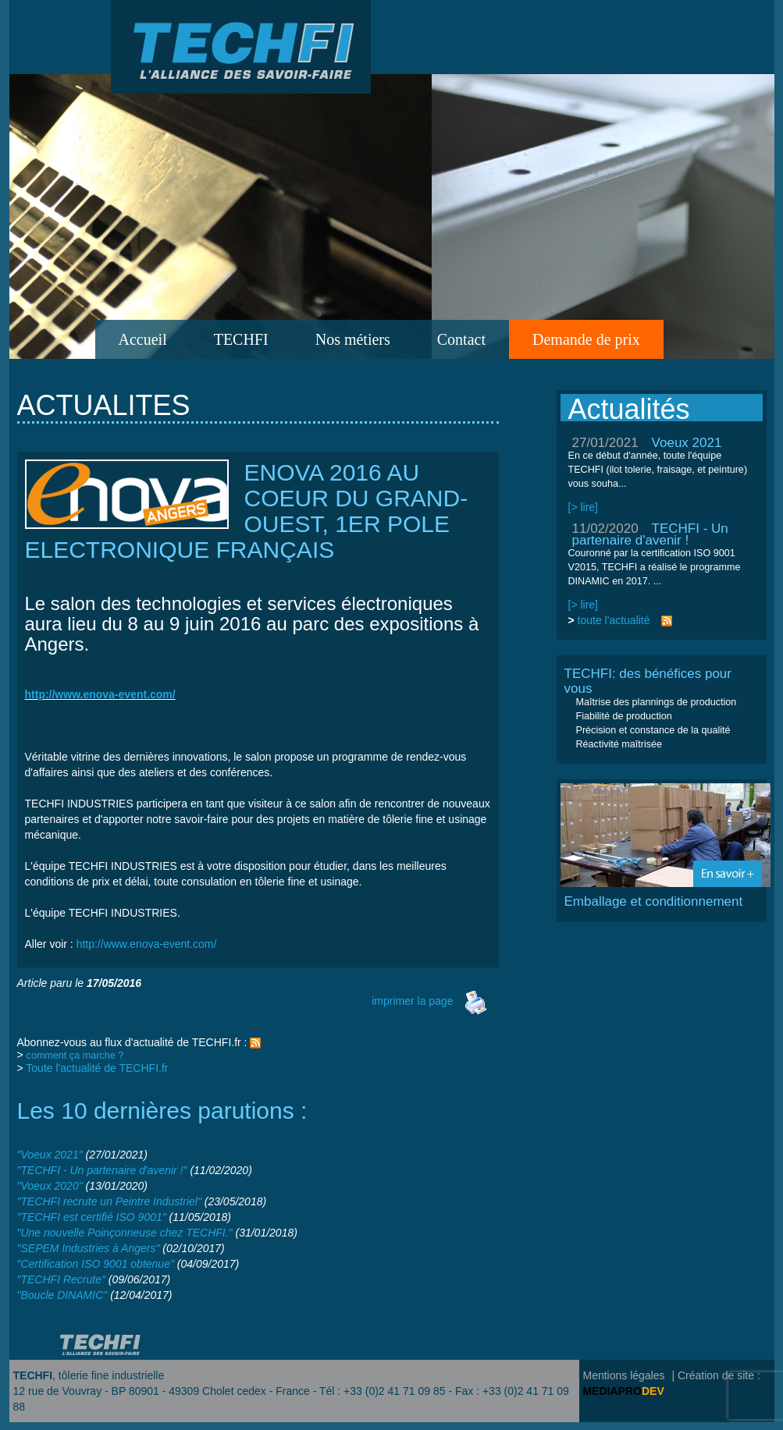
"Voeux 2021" (50, 1154)
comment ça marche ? (75, 1055)
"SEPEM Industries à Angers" (88, 1248)
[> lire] (583, 507)
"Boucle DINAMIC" (62, 1295)
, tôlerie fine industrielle (89, 1375)
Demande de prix (586, 339)
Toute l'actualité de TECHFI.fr (97, 1068)
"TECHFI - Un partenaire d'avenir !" (102, 1170)
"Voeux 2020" (50, 1186)
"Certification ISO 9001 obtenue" (95, 1264)
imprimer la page (429, 1001)
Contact (461, 339)
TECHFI (241, 339)
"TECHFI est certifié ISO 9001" (91, 1217)
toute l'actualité (614, 620)
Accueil (143, 339)
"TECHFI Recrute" (61, 1279)
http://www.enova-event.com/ (147, 944)
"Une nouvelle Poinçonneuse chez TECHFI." (125, 1232)
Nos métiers (352, 339)
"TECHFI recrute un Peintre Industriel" (109, 1201)
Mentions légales (624, 1375)
